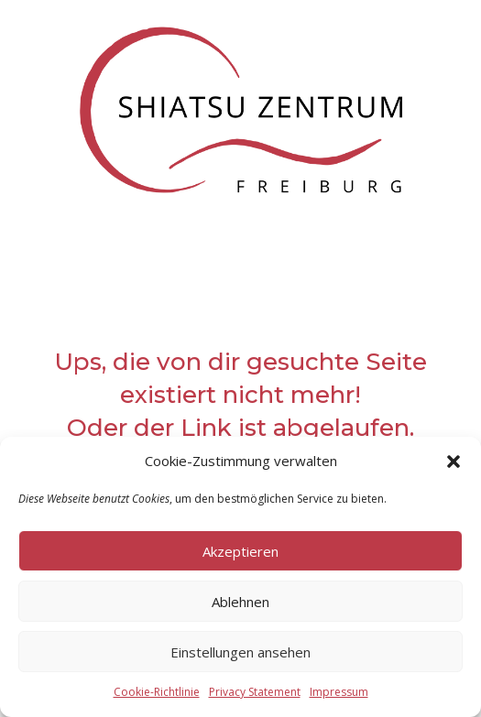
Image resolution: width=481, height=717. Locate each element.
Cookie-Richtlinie (157, 692)
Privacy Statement (255, 692)
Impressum (339, 692)
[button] (453, 461)
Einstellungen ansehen (240, 652)
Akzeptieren (240, 551)
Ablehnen (240, 601)
